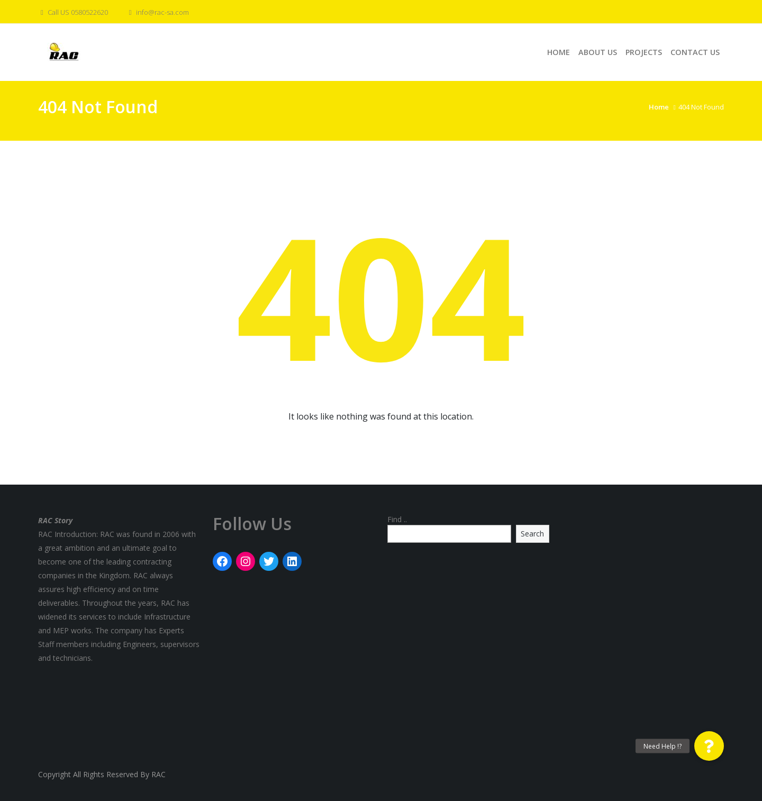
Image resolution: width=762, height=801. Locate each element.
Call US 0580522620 (73, 12)
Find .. (397, 519)
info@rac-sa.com (157, 12)
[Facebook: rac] (222, 561)
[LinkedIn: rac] (292, 561)
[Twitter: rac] (268, 561)
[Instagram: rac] (245, 561)
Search (532, 534)
